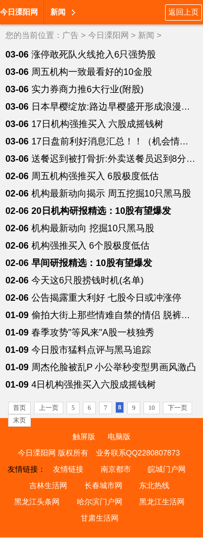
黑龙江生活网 (162, 501)
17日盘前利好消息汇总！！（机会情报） (114, 141)
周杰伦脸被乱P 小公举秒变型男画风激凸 (114, 367)
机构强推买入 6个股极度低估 (90, 245)
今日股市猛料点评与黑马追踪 (91, 350)
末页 (19, 420)
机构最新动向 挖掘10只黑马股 (92, 228)
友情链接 (68, 469)
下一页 (177, 408)
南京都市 (116, 469)
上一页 (48, 408)
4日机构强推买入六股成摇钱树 (93, 384)
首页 (19, 408)
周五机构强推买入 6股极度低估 (95, 176)
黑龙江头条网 (37, 501)
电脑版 (119, 436)
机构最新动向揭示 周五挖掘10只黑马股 (111, 193)
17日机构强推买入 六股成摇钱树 (97, 124)
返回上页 (183, 12)
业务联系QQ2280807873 (138, 452)
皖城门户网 (167, 469)
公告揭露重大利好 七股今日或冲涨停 (106, 298)
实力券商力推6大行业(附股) (87, 89)
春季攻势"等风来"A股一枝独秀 (92, 332)
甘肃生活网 (100, 518)
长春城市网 (103, 485)
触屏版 (84, 436)
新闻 (58, 12)
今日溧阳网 (19, 12)
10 (151, 408)
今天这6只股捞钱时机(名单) (87, 280)
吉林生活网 (48, 485)
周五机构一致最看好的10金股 (91, 72)
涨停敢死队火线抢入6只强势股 (93, 54)
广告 (70, 35)
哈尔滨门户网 (99, 501)
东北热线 (154, 485)
